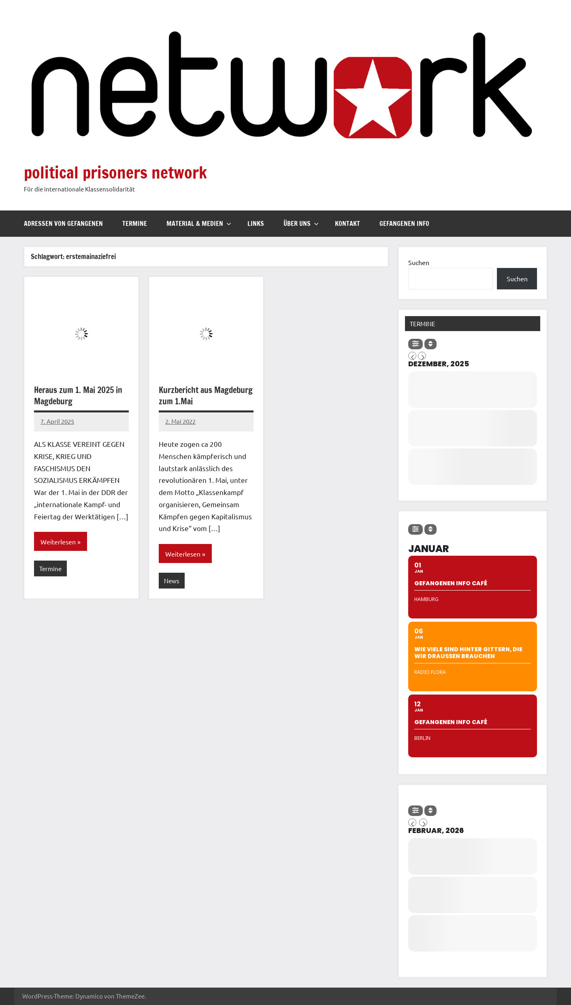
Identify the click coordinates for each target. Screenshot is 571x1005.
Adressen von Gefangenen (63, 223)
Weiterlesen (58, 542)
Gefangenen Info (404, 223)
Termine (134, 223)
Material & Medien (198, 223)
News (171, 580)
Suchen (418, 262)
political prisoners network (115, 172)
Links (255, 223)
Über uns (301, 223)
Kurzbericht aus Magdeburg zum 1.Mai (206, 395)
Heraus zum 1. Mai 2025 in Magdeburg (78, 395)
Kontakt (347, 223)
